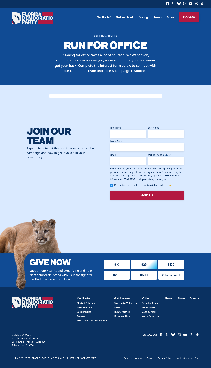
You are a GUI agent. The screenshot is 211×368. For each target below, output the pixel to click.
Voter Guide (148, 307)
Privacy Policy (164, 358)
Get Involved (125, 17)
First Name (128, 132)
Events (118, 307)
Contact (150, 358)
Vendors (139, 358)
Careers (128, 358)
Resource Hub (122, 316)
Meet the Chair (85, 307)
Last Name (166, 132)
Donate (189, 16)
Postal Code (147, 145)
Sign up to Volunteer (125, 303)
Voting (144, 17)
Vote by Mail (149, 312)
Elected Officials (86, 303)
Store (170, 17)
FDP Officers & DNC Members (93, 320)
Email (128, 159)
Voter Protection (151, 316)
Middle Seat (193, 358)
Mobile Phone (166, 159)
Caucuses (82, 316)
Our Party (104, 17)
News (158, 17)
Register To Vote (151, 303)
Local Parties (84, 312)
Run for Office (122, 312)
